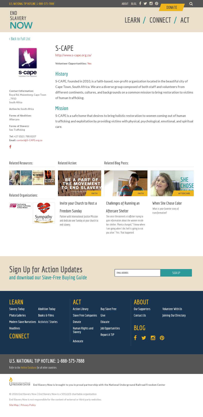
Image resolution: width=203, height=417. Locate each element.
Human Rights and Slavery (83, 330)
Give (103, 315)
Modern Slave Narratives (22, 322)
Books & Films (46, 315)
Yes (89, 63)
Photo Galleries (17, 315)
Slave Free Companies (85, 315)
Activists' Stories (48, 322)
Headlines (14, 328)
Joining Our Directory (174, 315)
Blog (139, 327)
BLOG (133, 3)
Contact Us (140, 315)
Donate (77, 322)
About (141, 302)
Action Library (80, 309)
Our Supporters (142, 309)
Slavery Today (17, 309)
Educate (105, 322)
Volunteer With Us (172, 309)
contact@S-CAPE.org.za (29, 140)
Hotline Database (28, 367)
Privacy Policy (28, 405)
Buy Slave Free (108, 309)
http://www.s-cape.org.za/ (73, 55)
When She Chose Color (167, 203)
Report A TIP (107, 335)
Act (77, 302)
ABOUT (125, 3)
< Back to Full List (19, 38)
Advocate (78, 341)
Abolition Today (46, 309)
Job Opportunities (110, 328)
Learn (16, 302)
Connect (19, 336)
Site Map (14, 405)
